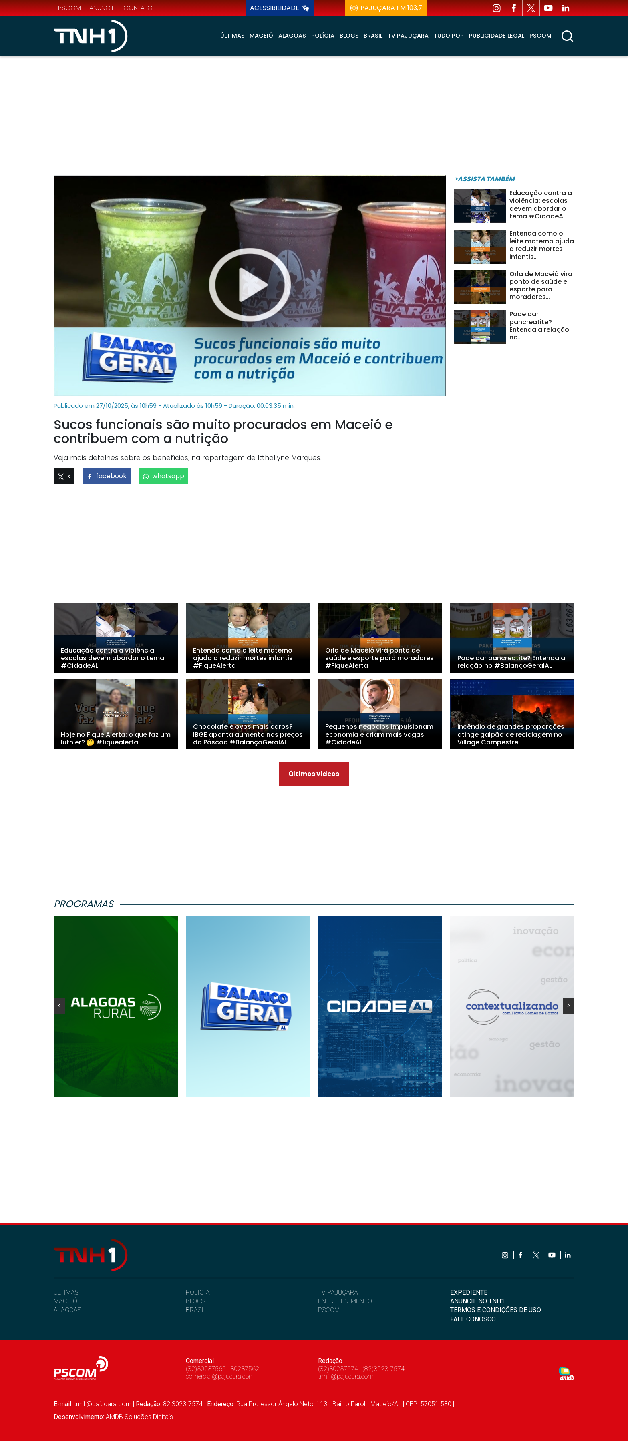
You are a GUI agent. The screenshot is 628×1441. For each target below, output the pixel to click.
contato (138, 8)
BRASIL (196, 1310)
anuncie (102, 8)
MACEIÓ (65, 1301)
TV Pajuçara (408, 36)
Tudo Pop (449, 36)
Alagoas (292, 36)
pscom (69, 8)
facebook (107, 476)
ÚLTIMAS (66, 1292)
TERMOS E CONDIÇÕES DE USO (495, 1310)
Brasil (373, 36)
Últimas (232, 36)
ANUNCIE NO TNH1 (477, 1301)
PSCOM (329, 1310)
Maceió (261, 36)
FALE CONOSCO (473, 1319)
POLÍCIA (198, 1292)
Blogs (349, 36)
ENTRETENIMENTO (345, 1301)
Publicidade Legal (496, 36)
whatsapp (163, 476)
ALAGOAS (67, 1310)
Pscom (540, 36)
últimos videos (314, 773)
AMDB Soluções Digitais (139, 1417)
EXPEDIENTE (468, 1292)
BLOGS (195, 1301)
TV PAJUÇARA (338, 1292)
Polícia (322, 36)
